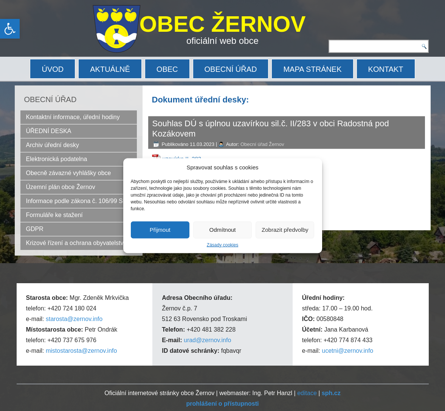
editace (307, 393)
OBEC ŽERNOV (223, 24)
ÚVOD (53, 69)
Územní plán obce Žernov (60, 187)
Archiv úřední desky (52, 145)
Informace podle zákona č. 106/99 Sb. (77, 201)
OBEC (167, 69)
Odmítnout (222, 229)
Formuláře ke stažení (54, 215)
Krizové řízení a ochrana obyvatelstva (76, 243)
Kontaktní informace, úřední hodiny (73, 117)
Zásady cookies (222, 244)
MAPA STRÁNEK (312, 69)
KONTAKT (385, 69)
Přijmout (160, 229)
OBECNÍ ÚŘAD (231, 69)
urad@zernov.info (207, 340)
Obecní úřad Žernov (262, 144)
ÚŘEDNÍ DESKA (48, 131)
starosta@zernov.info (74, 319)
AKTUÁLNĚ (110, 69)
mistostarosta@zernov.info (81, 350)
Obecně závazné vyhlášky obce (68, 173)
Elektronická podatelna (56, 159)
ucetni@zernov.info (347, 350)
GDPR (34, 229)
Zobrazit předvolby (285, 229)
